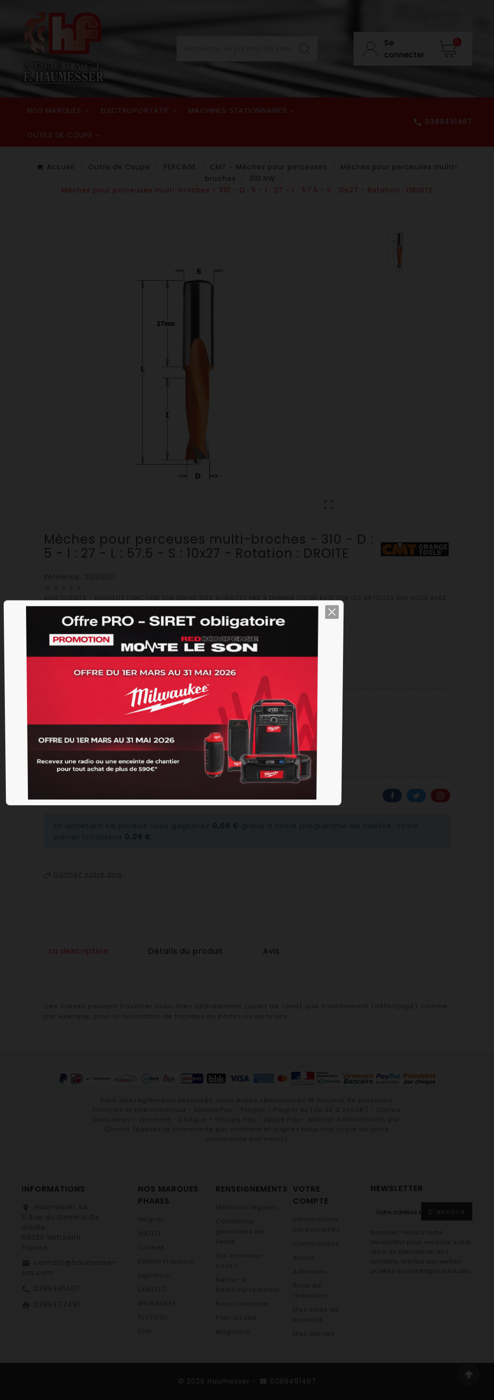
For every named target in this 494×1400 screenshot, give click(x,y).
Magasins (233, 1331)
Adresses (310, 1271)
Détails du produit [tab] (185, 951)
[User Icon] (391, 49)
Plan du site (236, 1317)
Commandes (316, 1243)
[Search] (304, 48)
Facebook (392, 795)
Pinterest (440, 795)
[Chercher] (234, 48)
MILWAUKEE (157, 1303)
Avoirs (304, 1257)
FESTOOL (153, 1317)
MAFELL (150, 1233)
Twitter (416, 795)
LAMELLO (152, 1289)
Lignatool (154, 1275)
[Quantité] (97, 712)
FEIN (145, 1331)
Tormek (151, 1247)
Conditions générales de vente (240, 1231)
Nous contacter (243, 1303)
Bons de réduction (310, 1290)
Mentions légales (246, 1207)
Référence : (64, 577)
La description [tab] (79, 951)
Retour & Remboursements (247, 1284)
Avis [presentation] (271, 951)
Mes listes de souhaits (316, 1314)
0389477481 (57, 1304)
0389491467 (57, 1288)
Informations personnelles (316, 1224)
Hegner (151, 1219)
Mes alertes (314, 1333)
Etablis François (166, 1261)
